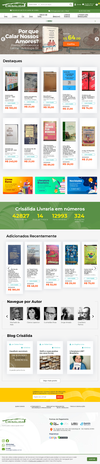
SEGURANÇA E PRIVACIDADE (41, 407)
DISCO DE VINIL (42, 16)
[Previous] (3, 39)
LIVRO (14, 16)
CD (23, 16)
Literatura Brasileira (83, 16)
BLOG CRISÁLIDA (62, 407)
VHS (5, 16)
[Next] (97, 39)
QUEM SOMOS (20, 406)
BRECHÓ (56, 16)
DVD (31, 16)
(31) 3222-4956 (84, 11)
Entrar (77, 4)
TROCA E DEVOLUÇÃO (77, 406)
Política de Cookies (35, 461)
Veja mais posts (50, 381)
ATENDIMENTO (35, 406)
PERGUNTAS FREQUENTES (55, 406)
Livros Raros (67, 16)
